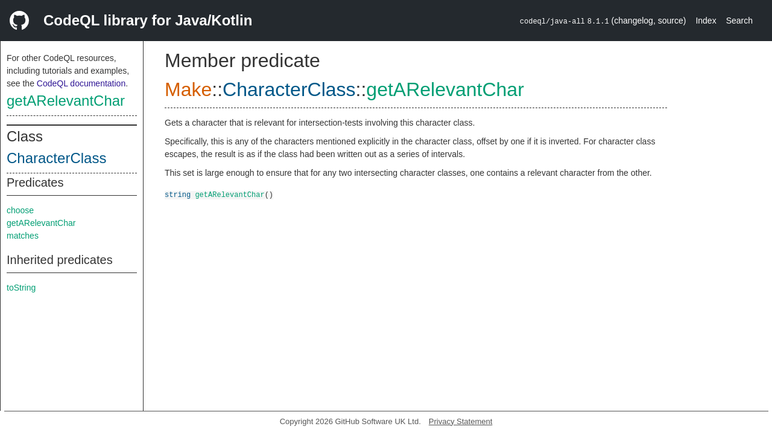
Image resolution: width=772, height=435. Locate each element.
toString (21, 287)
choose (20, 210)
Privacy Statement (461, 421)
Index (705, 20)
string (178, 194)
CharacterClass (56, 158)
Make (188, 89)
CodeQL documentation (81, 83)
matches (23, 235)
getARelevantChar (66, 100)
